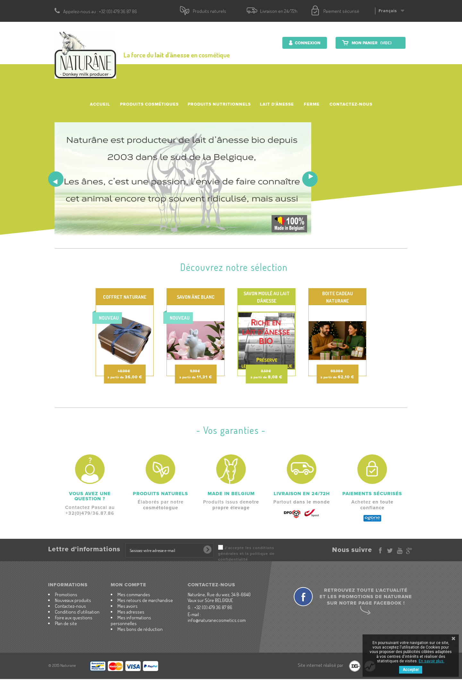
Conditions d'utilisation (77, 612)
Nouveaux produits (73, 600)
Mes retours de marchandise (145, 600)
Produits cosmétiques (149, 104)
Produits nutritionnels (219, 104)
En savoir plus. (431, 661)
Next (310, 179)
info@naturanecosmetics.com (217, 620)
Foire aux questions (73, 618)
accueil (100, 104)
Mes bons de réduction (140, 629)
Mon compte (128, 585)
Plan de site (66, 623)
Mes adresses (130, 612)
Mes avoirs (127, 606)
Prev (56, 179)
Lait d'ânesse (277, 104)
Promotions (66, 594)
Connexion (307, 43)
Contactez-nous (350, 104)
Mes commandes (133, 594)
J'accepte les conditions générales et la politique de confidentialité (246, 554)
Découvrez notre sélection (234, 267)
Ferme (312, 104)
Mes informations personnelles (131, 620)
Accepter (411, 669)
